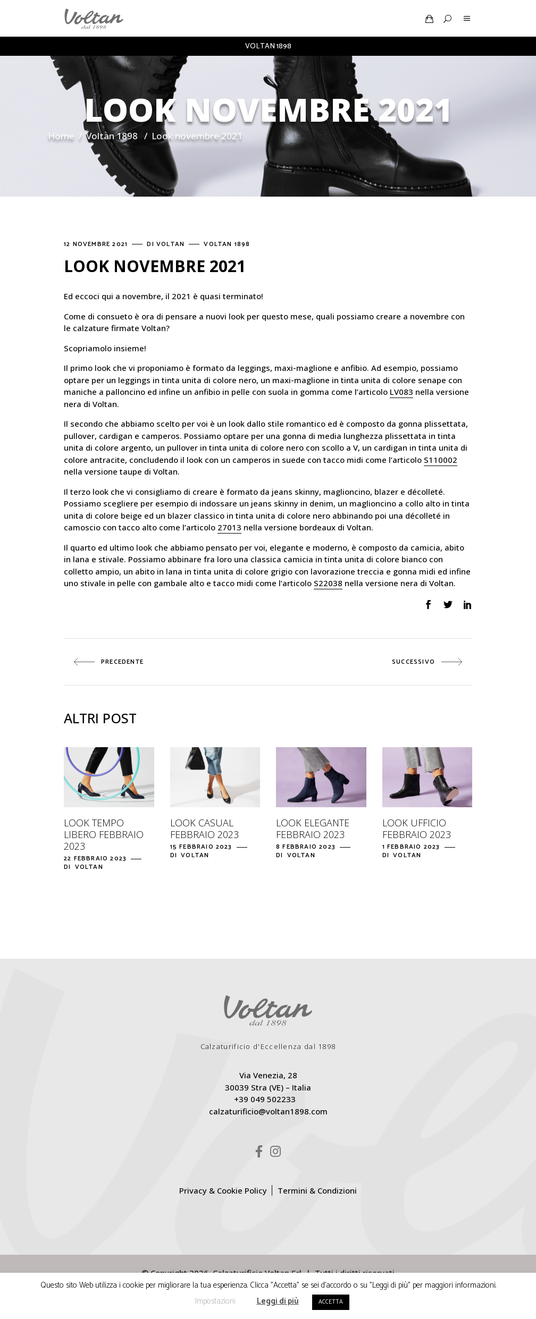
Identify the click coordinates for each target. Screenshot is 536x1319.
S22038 (328, 583)
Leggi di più (278, 1301)
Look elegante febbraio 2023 (312, 828)
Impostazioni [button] (215, 1301)
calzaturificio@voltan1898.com (268, 1111)
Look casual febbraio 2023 (204, 828)
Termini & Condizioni (317, 1190)
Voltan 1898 (112, 135)
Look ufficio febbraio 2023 (416, 828)
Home (61, 135)
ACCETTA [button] (331, 1302)
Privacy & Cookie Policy (223, 1190)
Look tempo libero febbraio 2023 (104, 834)
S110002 (440, 459)
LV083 (401, 391)
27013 (229, 527)
